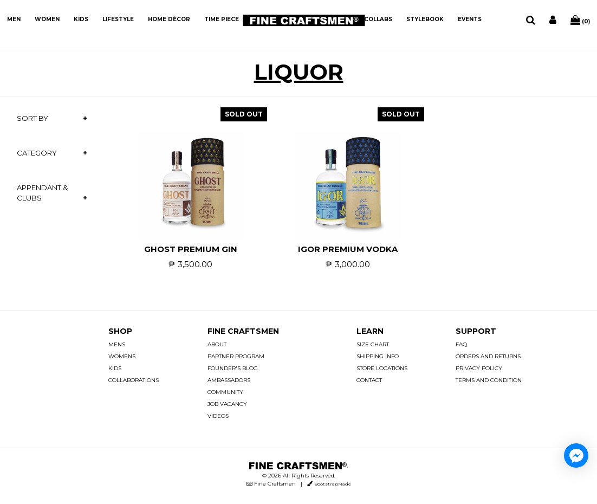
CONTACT (369, 380)
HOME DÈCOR (169, 19)
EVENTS (470, 19)
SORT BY (32, 118)
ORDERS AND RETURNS (488, 356)
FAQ (461, 344)
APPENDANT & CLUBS (42, 193)
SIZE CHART (372, 344)
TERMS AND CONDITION (489, 380)
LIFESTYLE (118, 19)
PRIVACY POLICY (479, 368)
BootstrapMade (332, 484)
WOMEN (47, 19)
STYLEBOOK (425, 19)
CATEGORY (37, 152)
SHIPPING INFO (377, 356)
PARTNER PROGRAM (235, 356)
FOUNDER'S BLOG (232, 368)
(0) (580, 20)
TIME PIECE (221, 19)
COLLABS (378, 19)
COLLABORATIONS (133, 380)
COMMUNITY (225, 392)
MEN (14, 19)
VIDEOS (218, 415)
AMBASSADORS (228, 380)
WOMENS (121, 356)
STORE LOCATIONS (381, 368)
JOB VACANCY (227, 404)
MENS (116, 344)
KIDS (81, 19)
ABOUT (216, 344)
